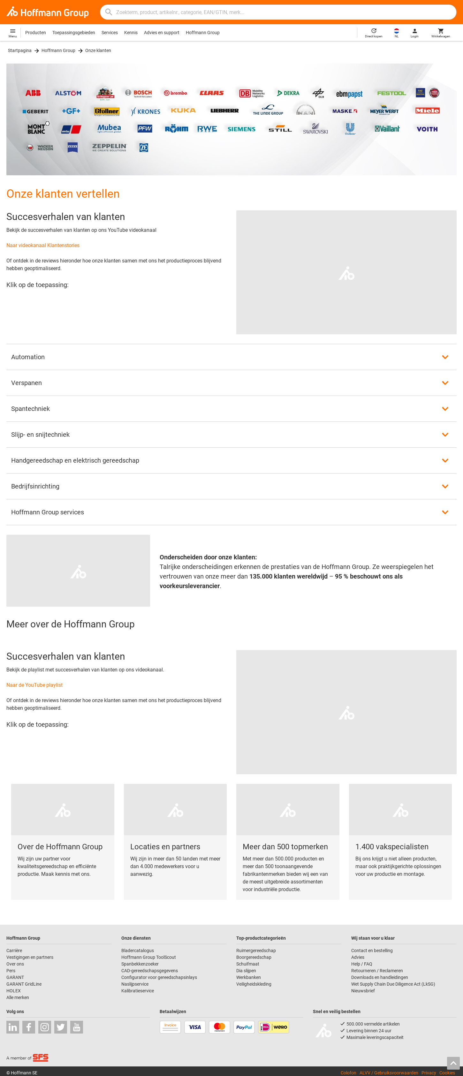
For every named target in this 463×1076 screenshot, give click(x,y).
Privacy (428, 1072)
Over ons (15, 963)
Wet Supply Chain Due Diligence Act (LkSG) (393, 984)
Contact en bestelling (372, 950)
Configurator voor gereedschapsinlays (159, 977)
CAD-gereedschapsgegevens (149, 970)
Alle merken (17, 997)
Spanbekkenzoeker (140, 963)
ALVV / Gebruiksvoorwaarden (389, 1072)
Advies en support (161, 32)
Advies (357, 957)
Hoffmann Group (203, 32)
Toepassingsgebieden (73, 32)
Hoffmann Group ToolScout (148, 957)
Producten (35, 32)
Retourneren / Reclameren (377, 970)
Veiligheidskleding (253, 984)
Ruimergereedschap (256, 950)
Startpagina (20, 50)
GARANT (15, 977)
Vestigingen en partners (29, 957)
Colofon (348, 1072)
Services (110, 32)
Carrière (14, 950)
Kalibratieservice (137, 990)
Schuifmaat (247, 963)
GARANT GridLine (24, 984)
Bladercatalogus (137, 950)
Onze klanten (98, 50)
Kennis (131, 32)
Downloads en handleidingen (379, 977)
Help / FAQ (361, 963)
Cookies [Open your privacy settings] (447, 1072)
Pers (10, 970)
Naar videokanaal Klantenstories (43, 245)
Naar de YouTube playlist (34, 685)
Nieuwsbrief (363, 990)
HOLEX (13, 990)
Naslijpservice (134, 984)
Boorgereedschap (253, 957)
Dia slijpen (246, 970)
